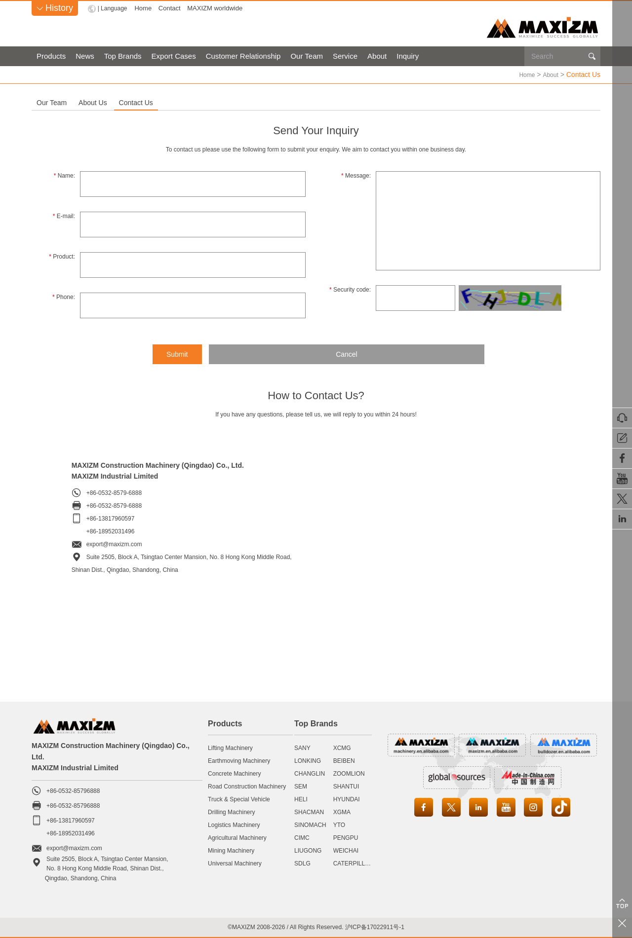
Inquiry (407, 56)
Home (145, 8)
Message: (356, 175)
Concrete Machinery (234, 773)
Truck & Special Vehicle (239, 798)
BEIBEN (344, 760)
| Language (114, 8)
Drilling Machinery (231, 811)
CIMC (302, 837)
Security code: (350, 289)
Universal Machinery (235, 863)
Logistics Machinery (234, 824)
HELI (301, 798)
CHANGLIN (309, 773)
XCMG (342, 747)
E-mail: (64, 215)
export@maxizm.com (114, 543)
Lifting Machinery (230, 747)
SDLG (302, 863)
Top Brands (123, 56)
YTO (339, 824)
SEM (300, 786)
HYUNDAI (346, 798)
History (55, 8)
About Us (163, 102)
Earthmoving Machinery (239, 760)
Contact (172, 8)
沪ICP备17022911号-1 (374, 926)
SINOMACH (310, 824)
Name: (64, 175)
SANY (302, 747)
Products (51, 56)
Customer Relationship (243, 56)
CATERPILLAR (353, 863)
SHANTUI (346, 786)
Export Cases (174, 56)
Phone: (63, 296)
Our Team (306, 56)
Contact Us (254, 102)
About (377, 56)
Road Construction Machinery (247, 786)
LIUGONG (307, 850)
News (85, 56)
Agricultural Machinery (237, 837)
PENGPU (345, 837)
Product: (62, 256)
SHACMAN (309, 811)
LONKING (307, 760)
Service (345, 56)
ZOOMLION (349, 773)
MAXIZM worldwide (217, 8)
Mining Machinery (231, 850)
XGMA (342, 811)
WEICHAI (345, 850)
